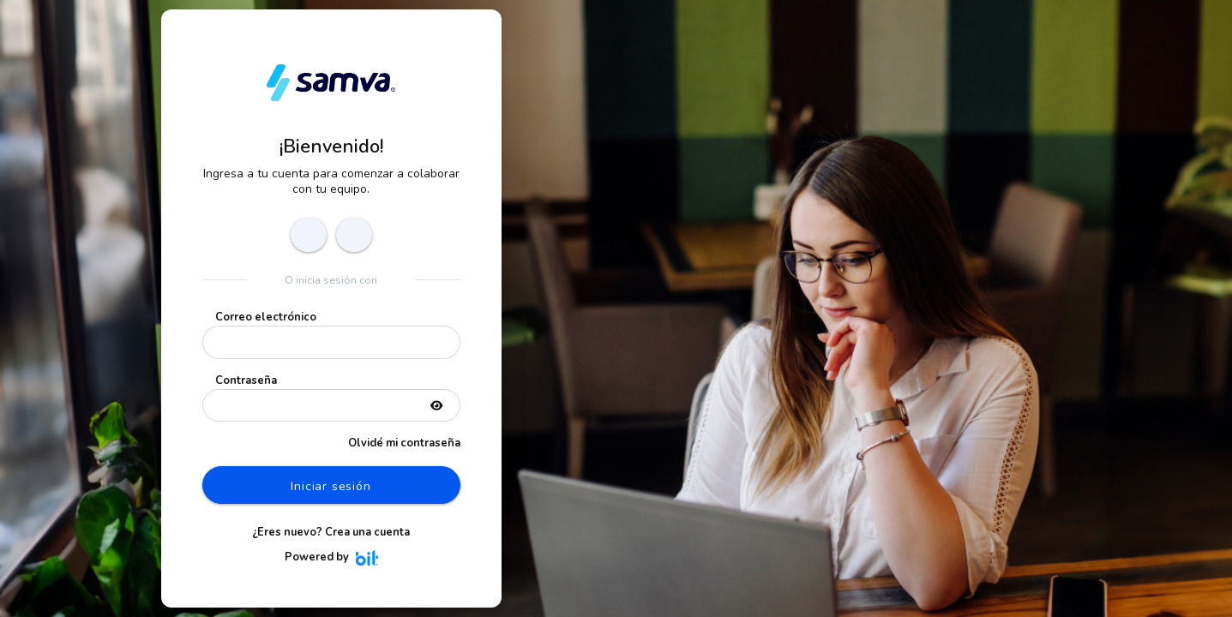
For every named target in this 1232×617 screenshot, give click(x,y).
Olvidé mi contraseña (404, 443)
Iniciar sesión (330, 486)
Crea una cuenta (367, 532)
